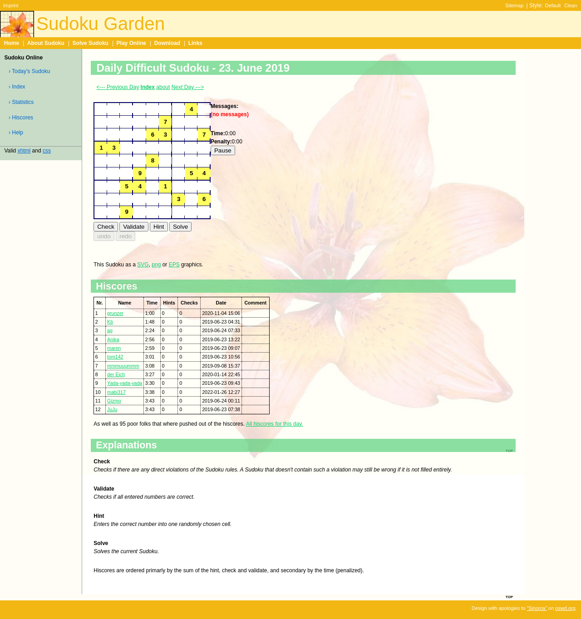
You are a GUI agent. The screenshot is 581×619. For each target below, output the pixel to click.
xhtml (24, 150)
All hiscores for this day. (274, 424)
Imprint (10, 5)
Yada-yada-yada (124, 383)
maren (114, 348)
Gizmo (114, 400)
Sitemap (514, 5)
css (47, 150)
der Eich (116, 374)
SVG (142, 264)
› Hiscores (21, 117)
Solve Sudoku (90, 43)
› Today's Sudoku (29, 71)
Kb (110, 321)
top (509, 596)
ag (110, 330)
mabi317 (116, 392)
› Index (17, 87)
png (156, 264)
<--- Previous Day (118, 87)
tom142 (115, 356)
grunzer (115, 313)
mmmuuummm (123, 365)
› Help (16, 132)
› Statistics (21, 102)
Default (553, 5)
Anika (113, 339)
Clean (570, 5)
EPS (174, 264)
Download (167, 43)
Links (195, 43)
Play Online (131, 43)
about (163, 87)
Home (11, 43)
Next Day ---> (188, 87)
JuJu (112, 409)
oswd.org (565, 608)
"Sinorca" (537, 608)
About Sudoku (45, 43)
